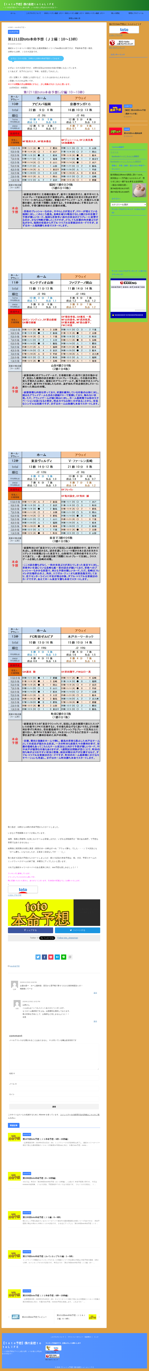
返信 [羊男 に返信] (95, 1021)
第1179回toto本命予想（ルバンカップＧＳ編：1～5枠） (48, 1256)
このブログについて (33, 13)
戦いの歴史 (115, 13)
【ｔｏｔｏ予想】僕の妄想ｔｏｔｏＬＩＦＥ (28, 4)
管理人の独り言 (74, 18)
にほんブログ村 (14, 895)
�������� (140, 310)
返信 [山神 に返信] (95, 993)
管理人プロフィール (136, 13)
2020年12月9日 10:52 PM (31, 1001)
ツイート (114, 152)
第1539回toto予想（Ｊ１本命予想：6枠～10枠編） (46, 1295)
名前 (12, 1073)
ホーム (13, 13)
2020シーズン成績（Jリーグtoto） (95, 14)
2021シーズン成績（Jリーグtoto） (74, 14)
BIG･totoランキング (117, 48)
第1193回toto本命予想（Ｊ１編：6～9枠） (42, 1217)
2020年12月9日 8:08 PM (28, 982)
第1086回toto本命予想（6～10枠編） (40, 1178)
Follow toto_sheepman (67, 938)
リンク (96, 1337)
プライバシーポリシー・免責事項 (79, 1337)
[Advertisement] (54, 253)
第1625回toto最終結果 (133, 133)
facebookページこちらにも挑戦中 (125, 156)
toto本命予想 (15, 966)
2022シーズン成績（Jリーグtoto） (54, 14)
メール (13, 1084)
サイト (12, 1094)
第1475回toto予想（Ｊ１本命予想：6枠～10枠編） (46, 1139)
